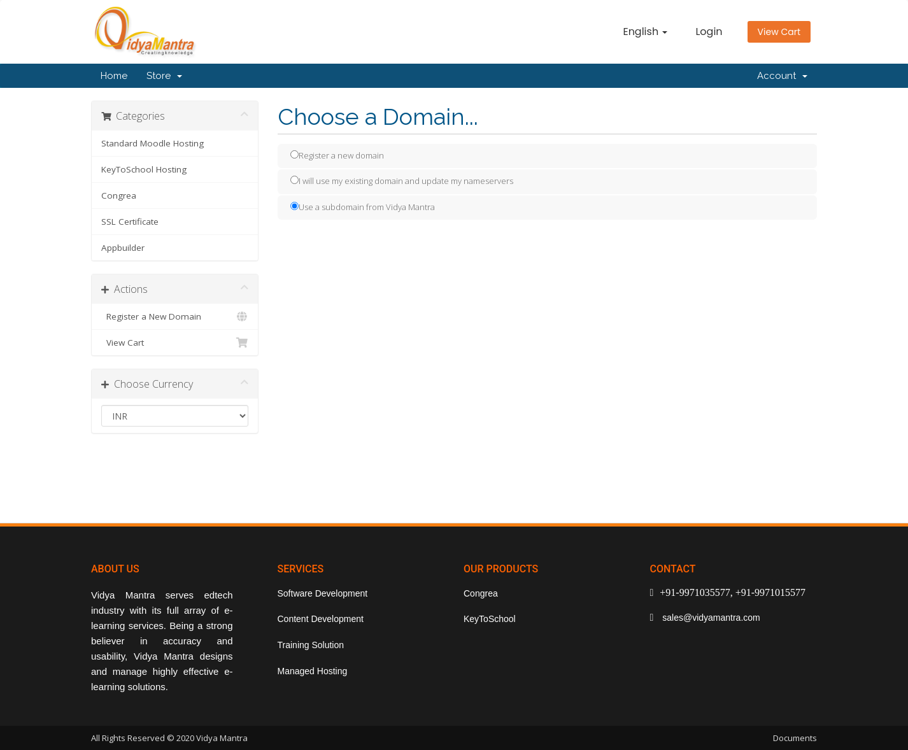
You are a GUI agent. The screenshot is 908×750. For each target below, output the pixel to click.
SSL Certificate (130, 221)
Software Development (323, 593)
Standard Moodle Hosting (152, 143)
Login (708, 31)
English (645, 31)
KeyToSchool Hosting (144, 169)
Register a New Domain (174, 316)
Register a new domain (337, 155)
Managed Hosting (313, 671)
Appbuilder (123, 247)
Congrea (118, 195)
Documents (795, 738)
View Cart (779, 31)
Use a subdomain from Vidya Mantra (362, 207)
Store (164, 75)
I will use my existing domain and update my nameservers (401, 181)
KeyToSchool (490, 619)
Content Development (321, 619)
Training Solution (311, 645)
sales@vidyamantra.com (710, 617)
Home (114, 75)
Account (782, 75)
